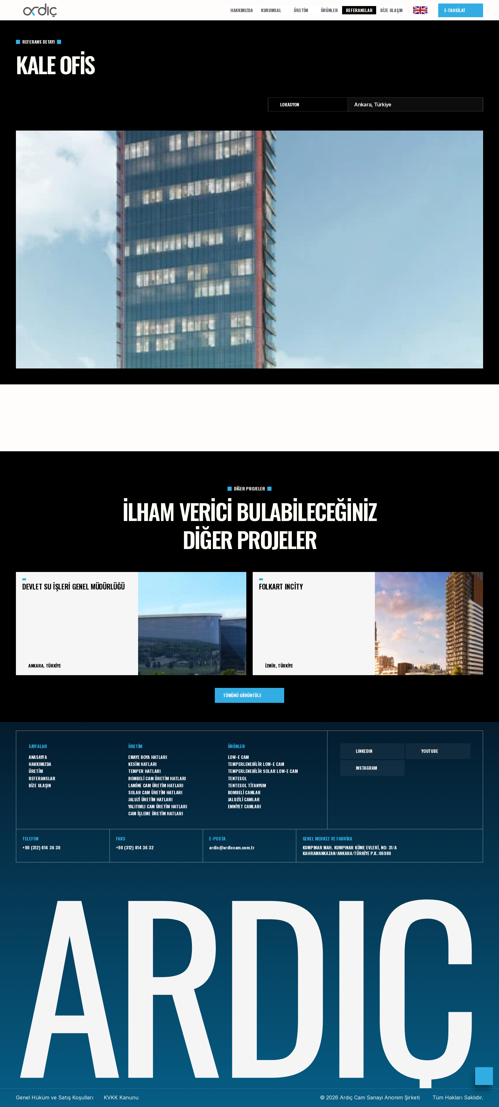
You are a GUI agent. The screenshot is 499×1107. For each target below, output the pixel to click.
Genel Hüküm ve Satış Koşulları (54, 1097)
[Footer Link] (72, 757)
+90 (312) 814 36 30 (41, 847)
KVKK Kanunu (121, 1097)
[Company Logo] (40, 10)
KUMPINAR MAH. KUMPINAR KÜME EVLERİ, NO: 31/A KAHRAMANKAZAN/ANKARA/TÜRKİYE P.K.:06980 (350, 850)
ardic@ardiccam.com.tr (232, 847)
